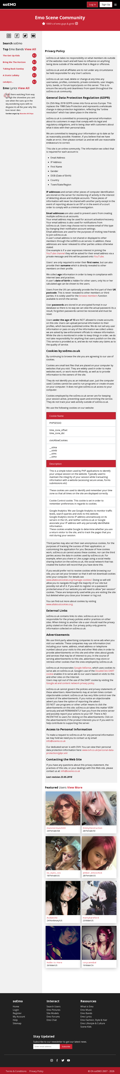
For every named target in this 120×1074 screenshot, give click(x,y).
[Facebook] (17, 36)
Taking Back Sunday (13, 68)
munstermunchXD (56, 827)
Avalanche (52, 916)
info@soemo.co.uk (56, 741)
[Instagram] (76, 23)
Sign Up (106, 4)
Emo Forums (53, 1015)
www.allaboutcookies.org (59, 604)
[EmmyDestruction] (99, 808)
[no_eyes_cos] (63, 853)
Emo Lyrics (86, 1015)
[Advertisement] (81, 41)
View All (30, 49)
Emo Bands (86, 1011)
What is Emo (86, 1005)
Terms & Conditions (16, 1069)
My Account (19, 1015)
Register (17, 1011)
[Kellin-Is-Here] (63, 942)
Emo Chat (52, 1018)
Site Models (53, 1011)
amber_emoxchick (92, 872)
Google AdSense (82, 667)
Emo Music (86, 1008)
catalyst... (8, 81)
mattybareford (91, 916)
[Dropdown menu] (115, 4)
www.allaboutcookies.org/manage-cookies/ (69, 579)
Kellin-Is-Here (54, 961)
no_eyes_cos (54, 872)
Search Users (53, 1005)
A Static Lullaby (11, 75)
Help (15, 1018)
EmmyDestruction (92, 827)
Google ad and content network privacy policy (70, 683)
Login (16, 1008)
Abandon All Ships (26, 114)
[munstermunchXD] (63, 808)
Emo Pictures (53, 1008)
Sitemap (17, 1022)
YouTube (99, 256)
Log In (92, 4)
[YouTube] (33, 36)
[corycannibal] (99, 942)
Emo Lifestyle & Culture (92, 1022)
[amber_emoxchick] (99, 853)
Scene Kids (86, 1025)
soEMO (9, 4)
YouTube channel (55, 253)
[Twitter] (25, 36)
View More (74, 787)
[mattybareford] (99, 897)
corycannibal (89, 961)
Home (16, 1005)
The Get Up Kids (11, 55)
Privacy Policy (36, 1069)
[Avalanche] (63, 897)
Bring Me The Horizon (14, 62)
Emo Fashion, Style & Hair (93, 1018)
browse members (88, 295)
